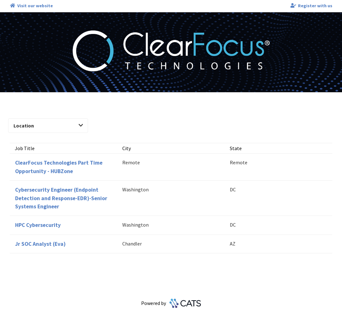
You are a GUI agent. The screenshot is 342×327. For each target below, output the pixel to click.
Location (48, 125)
